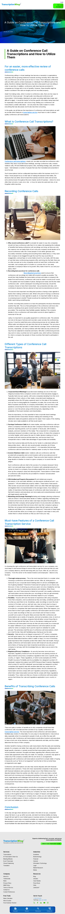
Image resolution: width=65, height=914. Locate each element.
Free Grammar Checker (9, 903)
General (35, 861)
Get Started (58, 5)
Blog (34, 876)
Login (61, 2)
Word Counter (7, 900)
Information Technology (40, 863)
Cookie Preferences (9, 892)
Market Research (38, 867)
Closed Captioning (8, 863)
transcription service (30, 112)
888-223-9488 (43, 900)
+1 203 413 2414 (37, 898)
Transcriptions (7, 854)
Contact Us (6, 889)
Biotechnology (37, 856)
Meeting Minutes (8, 859)
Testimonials (6, 878)
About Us (5, 876)
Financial (35, 859)
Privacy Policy (7, 883)
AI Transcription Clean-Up (10, 856)
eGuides (35, 878)
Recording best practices (32, 273)
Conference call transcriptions (15, 161)
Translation (6, 865)
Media (35, 870)
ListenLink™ (36, 887)
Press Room (36, 883)
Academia (36, 854)
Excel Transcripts (8, 861)
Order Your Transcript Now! (51, 843)
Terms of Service (8, 887)
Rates (5, 881)
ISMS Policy (6, 885)
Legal (34, 865)
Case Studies (37, 881)
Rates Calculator (7, 898)
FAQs (34, 885)
